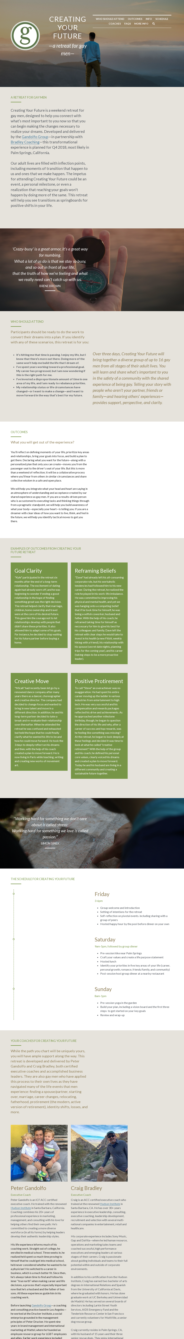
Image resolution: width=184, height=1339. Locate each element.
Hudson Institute (53, 990)
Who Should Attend (45, 64)
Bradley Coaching (153, 117)
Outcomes (70, 64)
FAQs (125, 64)
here (24, 1208)
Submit (29, 1283)
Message (63, 1254)
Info (84, 64)
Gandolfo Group (90, 117)
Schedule (96, 64)
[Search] (151, 64)
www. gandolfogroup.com (27, 1116)
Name (17, 1255)
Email (17, 1269)
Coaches (113, 64)
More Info (139, 64)
